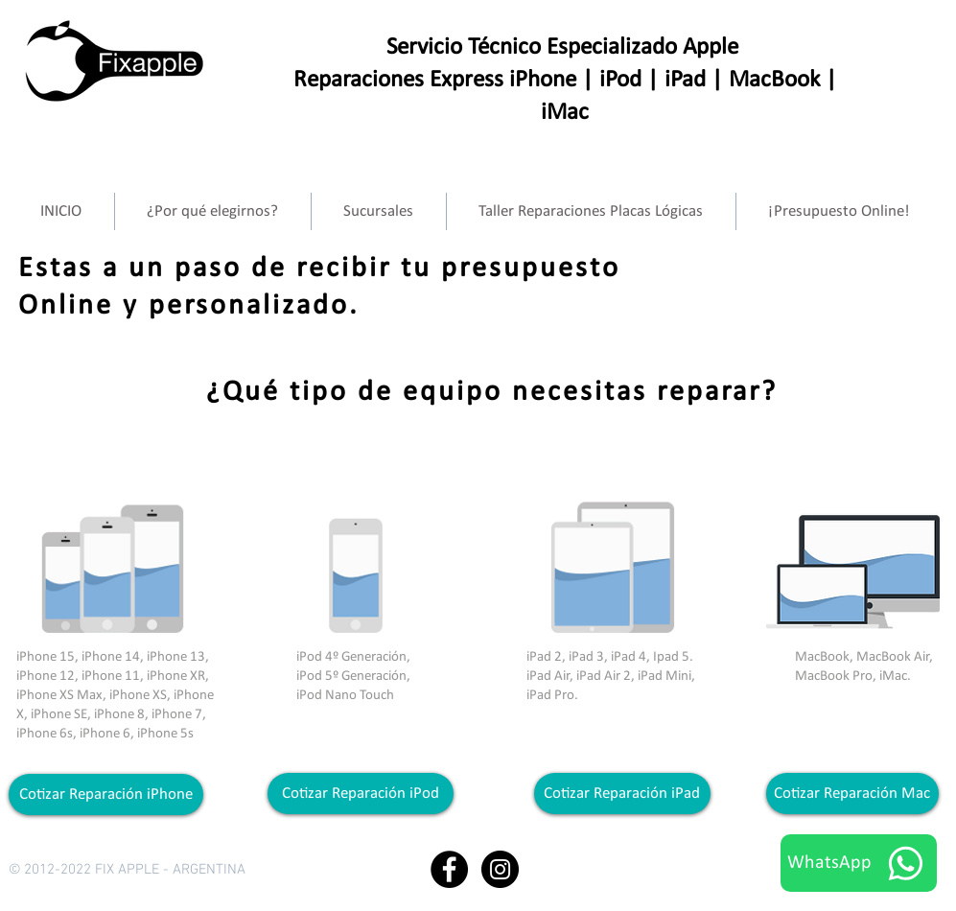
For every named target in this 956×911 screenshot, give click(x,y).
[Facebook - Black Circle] (449, 869)
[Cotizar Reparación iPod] (361, 793)
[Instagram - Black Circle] (500, 869)
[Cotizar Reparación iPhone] (106, 794)
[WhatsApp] (859, 863)
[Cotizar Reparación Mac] (852, 793)
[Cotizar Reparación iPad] (622, 793)
